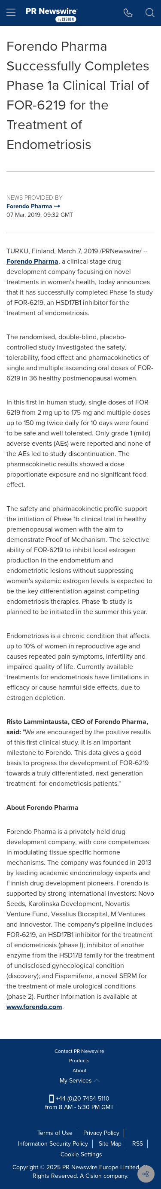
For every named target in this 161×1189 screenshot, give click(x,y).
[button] (128, 13)
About (80, 1070)
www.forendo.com (34, 1007)
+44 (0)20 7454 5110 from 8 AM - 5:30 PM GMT (79, 1103)
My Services (80, 1080)
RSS (137, 1143)
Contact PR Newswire (79, 1051)
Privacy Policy (101, 1132)
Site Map (110, 1143)
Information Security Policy (53, 1143)
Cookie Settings (81, 1154)
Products (79, 1060)
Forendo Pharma (32, 261)
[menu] (11, 13)
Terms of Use (55, 1132)
